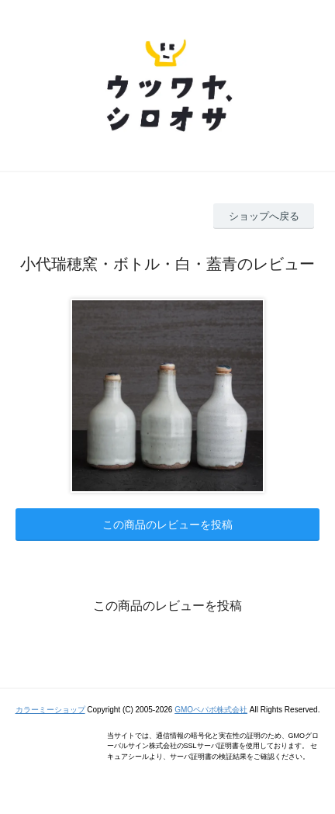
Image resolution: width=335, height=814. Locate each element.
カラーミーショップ (50, 709)
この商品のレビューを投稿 (167, 524)
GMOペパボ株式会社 (210, 709)
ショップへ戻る (264, 216)
